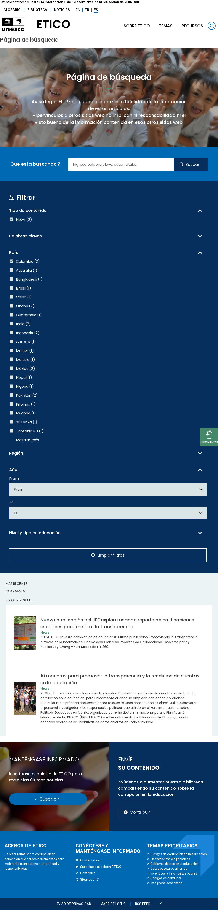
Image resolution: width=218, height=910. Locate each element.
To (11, 502)
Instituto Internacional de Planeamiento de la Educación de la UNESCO (85, 2)
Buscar (192, 164)
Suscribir (49, 799)
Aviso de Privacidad (73, 904)
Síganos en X (89, 879)
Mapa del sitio (113, 904)
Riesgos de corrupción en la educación (178, 854)
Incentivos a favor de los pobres (173, 873)
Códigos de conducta (166, 878)
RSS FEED (142, 904)
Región (16, 453)
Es (96, 10)
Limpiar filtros (111, 555)
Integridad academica (166, 883)
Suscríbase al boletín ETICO (100, 867)
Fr (87, 10)
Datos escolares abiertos (168, 868)
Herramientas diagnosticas (170, 859)
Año (13, 469)
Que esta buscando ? (35, 164)
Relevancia (15, 590)
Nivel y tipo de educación (35, 533)
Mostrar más (27, 440)
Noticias (62, 10)
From (14, 478)
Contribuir (140, 812)
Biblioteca (37, 10)
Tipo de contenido (28, 210)
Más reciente (16, 583)
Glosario (12, 10)
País (13, 252)
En (78, 10)
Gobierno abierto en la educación (174, 864)
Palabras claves (25, 236)
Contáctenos (90, 860)
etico (53, 24)
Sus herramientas (209, 440)
